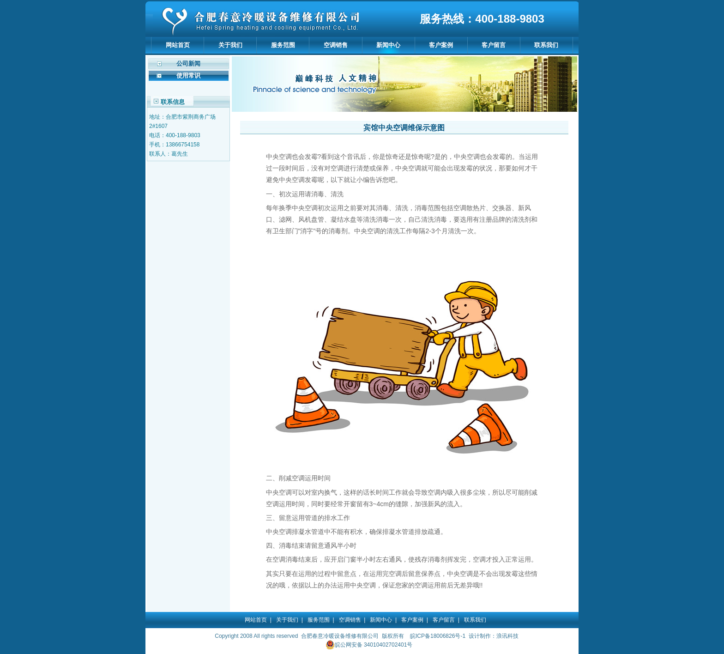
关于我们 (230, 45)
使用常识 (188, 75)
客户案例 (441, 45)
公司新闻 (188, 63)
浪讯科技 (507, 636)
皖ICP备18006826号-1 (437, 636)
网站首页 (178, 45)
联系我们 (546, 45)
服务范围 (283, 45)
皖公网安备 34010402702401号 (369, 644)
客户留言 (494, 45)
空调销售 (336, 45)
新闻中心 (388, 45)
